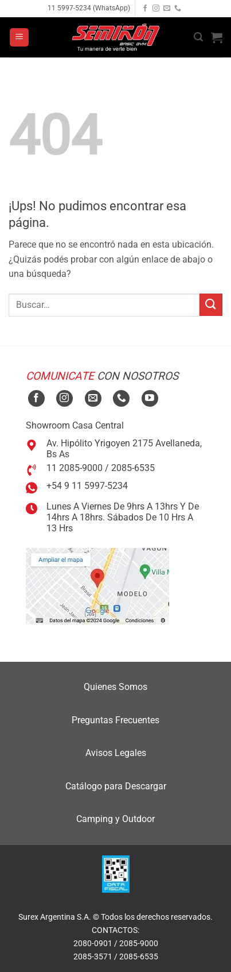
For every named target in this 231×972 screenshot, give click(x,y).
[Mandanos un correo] (166, 9)
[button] (19, 37)
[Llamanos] (177, 9)
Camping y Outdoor (115, 818)
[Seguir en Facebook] (145, 9)
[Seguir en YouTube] (149, 398)
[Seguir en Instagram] (155, 9)
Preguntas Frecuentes (115, 720)
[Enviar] (210, 305)
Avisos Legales (115, 752)
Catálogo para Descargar (115, 786)
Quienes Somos (115, 686)
